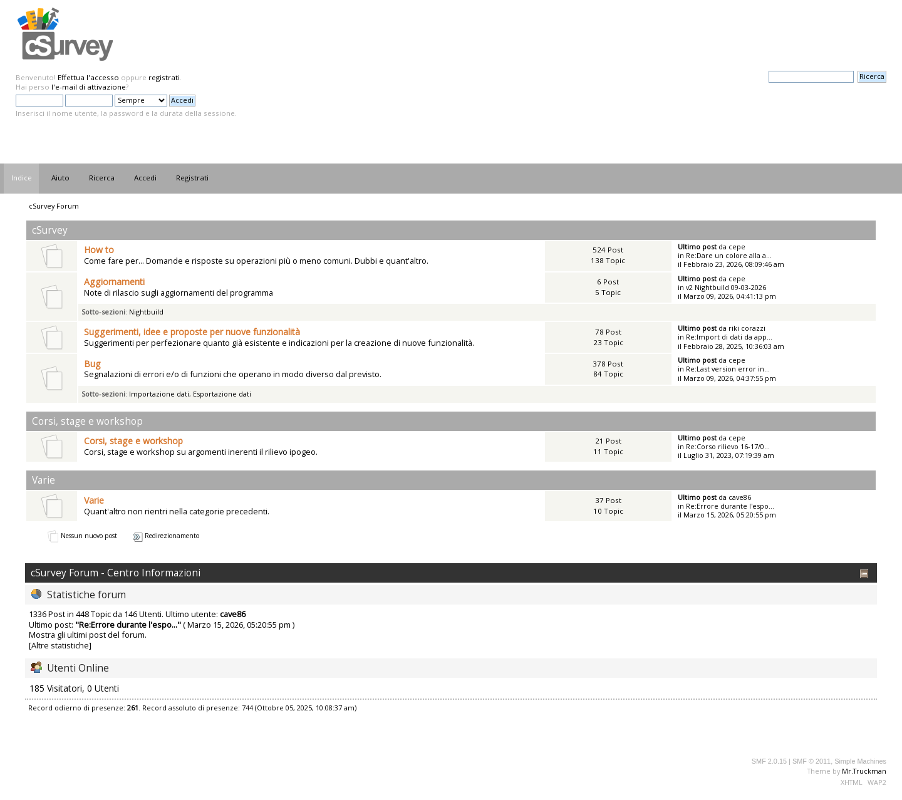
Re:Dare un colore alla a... (729, 255)
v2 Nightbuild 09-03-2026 (726, 287)
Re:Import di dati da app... (729, 336)
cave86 (739, 497)
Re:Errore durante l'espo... (730, 506)
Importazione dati (159, 393)
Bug (92, 364)
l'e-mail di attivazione (88, 86)
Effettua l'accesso (88, 77)
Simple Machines (860, 761)
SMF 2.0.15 (769, 761)
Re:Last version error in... (728, 368)
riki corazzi (746, 328)
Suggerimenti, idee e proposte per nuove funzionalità (192, 332)
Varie (94, 500)
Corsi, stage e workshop (133, 441)
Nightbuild (146, 311)
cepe (736, 246)
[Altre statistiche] (60, 645)
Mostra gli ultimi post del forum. (88, 634)
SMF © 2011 (811, 761)
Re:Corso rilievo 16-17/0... (728, 446)
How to (99, 250)
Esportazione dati (222, 393)
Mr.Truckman (864, 771)
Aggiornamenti (114, 282)
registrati (164, 77)
